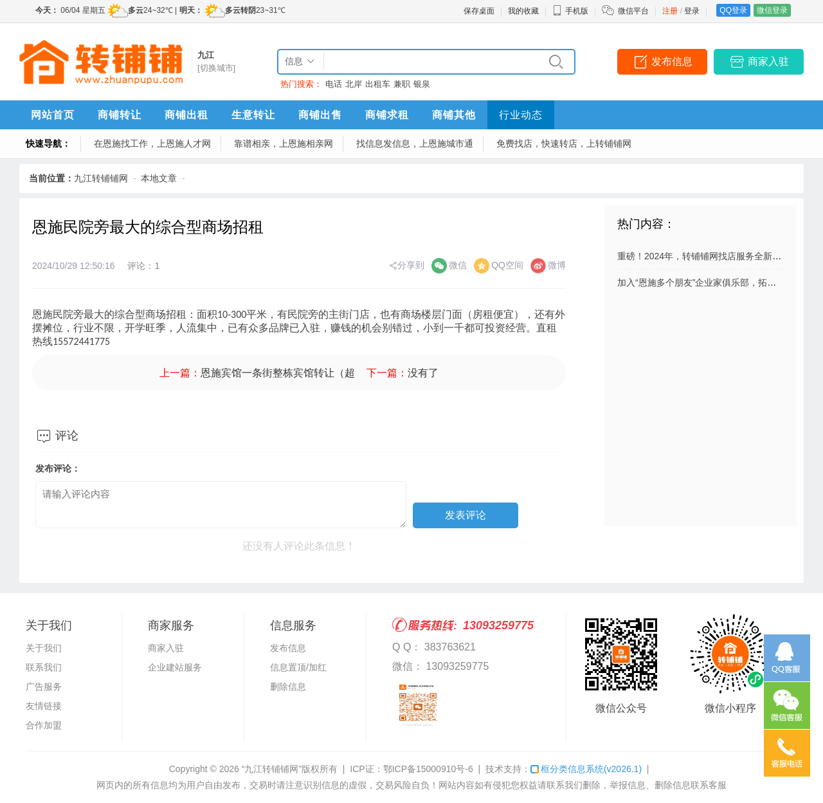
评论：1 (143, 266)
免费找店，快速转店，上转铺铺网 (563, 143)
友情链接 (44, 706)
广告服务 (44, 686)
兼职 (401, 84)
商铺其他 (454, 114)
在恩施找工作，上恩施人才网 (152, 143)
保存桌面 (479, 10)
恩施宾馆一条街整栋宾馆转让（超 (278, 372)
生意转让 (253, 114)
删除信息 (288, 686)
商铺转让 (119, 114)
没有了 (423, 372)
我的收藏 (523, 10)
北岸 (353, 84)
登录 (692, 10)
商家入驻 (768, 61)
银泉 (421, 84)
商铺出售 (320, 114)
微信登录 (772, 10)
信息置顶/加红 (298, 667)
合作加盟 (44, 725)
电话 (333, 84)
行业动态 (521, 114)
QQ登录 (733, 10)
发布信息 (671, 61)
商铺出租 (186, 114)
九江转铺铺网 (101, 178)
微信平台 (633, 10)
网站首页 (53, 114)
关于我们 (44, 648)
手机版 (570, 10)
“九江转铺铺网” (272, 769)
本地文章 (159, 178)
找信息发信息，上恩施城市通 (414, 143)
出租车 (377, 84)
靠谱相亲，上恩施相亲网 (283, 143)
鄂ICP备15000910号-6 (428, 769)
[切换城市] (216, 68)
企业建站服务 (175, 667)
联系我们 (44, 667)
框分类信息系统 (586, 769)
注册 (670, 10)
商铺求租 (387, 114)
